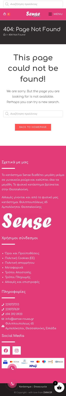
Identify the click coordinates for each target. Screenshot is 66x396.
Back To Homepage (33, 127)
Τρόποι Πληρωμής (17, 277)
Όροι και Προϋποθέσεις (22, 253)
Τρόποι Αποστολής (18, 272)
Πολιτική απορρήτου (19, 262)
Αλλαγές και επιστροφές (22, 282)
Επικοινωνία (40, 387)
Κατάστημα (25, 387)
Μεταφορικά (14, 267)
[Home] (4, 35)
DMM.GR (47, 392)
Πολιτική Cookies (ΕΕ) (20, 258)
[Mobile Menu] (56, 14)
